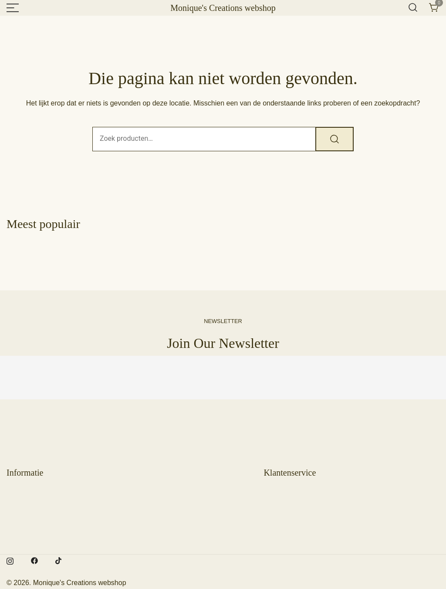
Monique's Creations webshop (222, 8)
